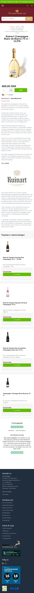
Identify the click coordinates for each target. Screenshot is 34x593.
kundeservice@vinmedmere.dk (11, 480)
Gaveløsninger (6, 536)
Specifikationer (16, 98)
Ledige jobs (5, 531)
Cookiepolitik (6, 520)
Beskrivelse (5, 98)
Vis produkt (17, 274)
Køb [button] (20, 90)
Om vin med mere (7, 503)
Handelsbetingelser (8, 505)
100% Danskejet (7, 528)
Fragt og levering (7, 508)
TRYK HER (5, 494)
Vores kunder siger (7, 510)
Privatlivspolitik (6, 518)
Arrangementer (6, 538)
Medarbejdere (6, 513)
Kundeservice (6, 515)
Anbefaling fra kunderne (9, 533)
